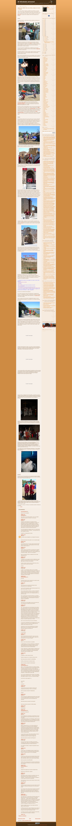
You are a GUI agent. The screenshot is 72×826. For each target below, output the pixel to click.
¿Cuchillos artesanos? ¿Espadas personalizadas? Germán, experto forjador (48, 251)
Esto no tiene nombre (46, 106)
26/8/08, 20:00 (23, 541)
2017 (44, 25)
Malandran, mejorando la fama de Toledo (49, 236)
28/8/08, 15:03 (23, 694)
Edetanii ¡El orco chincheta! (47, 233)
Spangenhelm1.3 (45, 92)
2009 (44, 34)
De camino (44, 86)
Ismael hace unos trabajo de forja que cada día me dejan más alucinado (48, 161)
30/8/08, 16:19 (23, 782)
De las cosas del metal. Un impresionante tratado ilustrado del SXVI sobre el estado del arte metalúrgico (49, 297)
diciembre (45, 36)
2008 (44, 35)
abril (45, 47)
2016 (44, 26)
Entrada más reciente (21, 818)
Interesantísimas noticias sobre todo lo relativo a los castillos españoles (49, 221)
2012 (44, 31)
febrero (45, 49)
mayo (45, 46)
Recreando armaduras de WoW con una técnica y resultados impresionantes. (49, 179)
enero (45, 50)
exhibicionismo (45, 73)
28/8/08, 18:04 (23, 705)
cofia (44, 118)
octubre (45, 38)
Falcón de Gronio (45, 107)
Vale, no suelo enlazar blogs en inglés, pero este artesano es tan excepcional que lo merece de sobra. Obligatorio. (49, 230)
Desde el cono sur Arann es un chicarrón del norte (47, 184)
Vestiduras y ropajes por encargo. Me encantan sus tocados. (48, 263)
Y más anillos (45, 254)
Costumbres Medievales (22, 102)
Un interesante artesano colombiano (48, 270)
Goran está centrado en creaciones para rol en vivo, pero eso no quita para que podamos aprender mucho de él (49, 201)
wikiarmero (45, 125)
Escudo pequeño (45, 90)
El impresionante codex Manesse (48, 286)
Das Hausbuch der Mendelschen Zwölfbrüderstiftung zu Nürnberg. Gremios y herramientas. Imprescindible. (49, 291)
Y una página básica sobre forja (48, 156)
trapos (44, 123)
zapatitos (44, 100)
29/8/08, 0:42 (23, 709)
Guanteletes (45, 69)
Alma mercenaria (45, 65)
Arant (22, 634)
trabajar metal (45, 81)
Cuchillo (44, 71)
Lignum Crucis (37, 295)
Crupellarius (45, 103)
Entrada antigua (37, 818)
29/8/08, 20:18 (23, 765)
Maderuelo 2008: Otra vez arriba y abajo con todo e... (49, 42)
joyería (44, 120)
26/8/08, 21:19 (23, 547)
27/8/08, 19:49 (23, 639)
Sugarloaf (44, 114)
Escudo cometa (45, 104)
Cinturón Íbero (45, 102)
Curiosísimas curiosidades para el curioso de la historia (48, 165)
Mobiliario (44, 84)
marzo (45, 48)
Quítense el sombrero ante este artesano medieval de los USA (49, 211)
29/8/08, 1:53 (23, 713)
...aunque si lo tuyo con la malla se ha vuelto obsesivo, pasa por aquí (48, 142)
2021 (44, 22)
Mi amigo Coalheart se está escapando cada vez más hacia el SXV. (49, 193)
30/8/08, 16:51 (23, 794)
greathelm (44, 74)
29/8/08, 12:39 (23, 723)
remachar (44, 66)
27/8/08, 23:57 (23, 685)
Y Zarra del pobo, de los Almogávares (48, 208)
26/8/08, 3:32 (23, 514)
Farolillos (44, 108)
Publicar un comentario (22, 815)
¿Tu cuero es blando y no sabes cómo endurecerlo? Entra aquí (49, 151)
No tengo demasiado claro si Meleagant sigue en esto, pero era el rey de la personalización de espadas (49, 265)
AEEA (39, 107)
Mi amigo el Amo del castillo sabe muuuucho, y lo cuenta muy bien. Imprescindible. (48, 164)
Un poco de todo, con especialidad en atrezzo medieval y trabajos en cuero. (48, 277)
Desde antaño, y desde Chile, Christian (49, 235)
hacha (44, 97)
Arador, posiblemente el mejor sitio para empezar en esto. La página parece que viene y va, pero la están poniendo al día (49, 137)
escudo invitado (45, 119)
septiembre (46, 39)
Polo (22, 542)
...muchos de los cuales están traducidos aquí (47, 147)
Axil (21, 583)
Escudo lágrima (45, 83)
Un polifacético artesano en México (48, 266)
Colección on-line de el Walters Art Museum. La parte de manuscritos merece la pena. (48, 295)
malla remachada (45, 64)
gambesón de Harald (21, 103)
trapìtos (44, 98)
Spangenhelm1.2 (45, 91)
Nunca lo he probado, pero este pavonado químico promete (48, 307)
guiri (29, 123)
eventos (21, 506)
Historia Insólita (23, 766)
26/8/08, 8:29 (23, 519)
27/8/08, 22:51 (23, 664)
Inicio (30, 818)
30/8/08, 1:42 (23, 773)
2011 (44, 32)
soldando (44, 80)
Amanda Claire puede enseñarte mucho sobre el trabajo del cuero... (49, 303)
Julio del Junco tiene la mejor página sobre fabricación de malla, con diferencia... (48, 140)
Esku (22, 535)
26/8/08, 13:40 (23, 534)
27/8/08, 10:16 (23, 600)
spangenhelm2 (45, 68)
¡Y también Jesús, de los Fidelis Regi (48, 168)
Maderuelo (19, 14)
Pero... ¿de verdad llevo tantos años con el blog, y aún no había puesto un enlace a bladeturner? (49, 146)
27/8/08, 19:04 (23, 633)
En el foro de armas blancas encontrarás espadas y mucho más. (49, 305)
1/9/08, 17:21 (23, 814)
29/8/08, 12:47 (23, 739)
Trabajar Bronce (45, 115)
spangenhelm (45, 67)
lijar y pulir (44, 70)
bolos (44, 117)
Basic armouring (45, 101)
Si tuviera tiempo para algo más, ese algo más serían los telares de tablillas (49, 203)
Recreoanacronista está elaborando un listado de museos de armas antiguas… (49, 170)
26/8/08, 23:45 (23, 576)
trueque (44, 124)
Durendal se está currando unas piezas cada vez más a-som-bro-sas (49, 213)
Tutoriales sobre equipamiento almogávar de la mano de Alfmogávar (48, 227)
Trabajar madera (45, 63)
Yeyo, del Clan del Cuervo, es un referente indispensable (48, 167)
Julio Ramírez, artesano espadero (48, 275)
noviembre (45, 37)
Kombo (22, 557)
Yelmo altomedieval (46, 116)
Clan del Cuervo (33, 108)
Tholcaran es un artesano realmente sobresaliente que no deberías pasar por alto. (49, 189)
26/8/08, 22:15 (23, 567)
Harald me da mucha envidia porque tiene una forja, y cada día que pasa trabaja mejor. (48, 183)
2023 (44, 20)
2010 (44, 33)
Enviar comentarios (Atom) (26, 820)
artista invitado (45, 88)
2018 (44, 24)
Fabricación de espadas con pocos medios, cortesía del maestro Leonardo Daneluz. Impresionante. (49, 153)
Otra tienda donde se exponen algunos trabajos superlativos (49, 149)
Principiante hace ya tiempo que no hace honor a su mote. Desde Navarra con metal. (49, 187)
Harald (22, 520)
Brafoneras (45, 82)
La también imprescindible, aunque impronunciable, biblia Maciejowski (48, 285)
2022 (44, 21)
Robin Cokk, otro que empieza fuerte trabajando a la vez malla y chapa (48, 205)
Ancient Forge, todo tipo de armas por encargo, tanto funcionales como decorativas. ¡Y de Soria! (49, 256)
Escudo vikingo (45, 105)
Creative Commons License (43, 824)
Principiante (23, 515)
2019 (44, 23)
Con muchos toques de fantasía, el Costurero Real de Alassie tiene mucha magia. (49, 272)
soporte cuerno (45, 121)
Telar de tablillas (45, 72)
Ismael (22, 706)
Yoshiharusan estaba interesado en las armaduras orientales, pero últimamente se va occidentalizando (49, 195)
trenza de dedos (45, 99)
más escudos (45, 85)
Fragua (44, 87)
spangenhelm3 (45, 122)
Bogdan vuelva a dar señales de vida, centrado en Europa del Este (48, 220)
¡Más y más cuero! (46, 304)
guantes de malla (45, 89)
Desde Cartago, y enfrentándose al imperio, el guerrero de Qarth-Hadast (48, 210)
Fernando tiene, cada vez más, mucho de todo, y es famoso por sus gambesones (48, 243)
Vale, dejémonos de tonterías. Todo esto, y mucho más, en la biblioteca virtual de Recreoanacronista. (49, 288)
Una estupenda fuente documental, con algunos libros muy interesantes (49, 282)
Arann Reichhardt (24, 511)
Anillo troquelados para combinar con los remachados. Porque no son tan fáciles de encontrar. (48, 253)
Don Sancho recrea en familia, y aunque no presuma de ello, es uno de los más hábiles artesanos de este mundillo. (49, 207)
